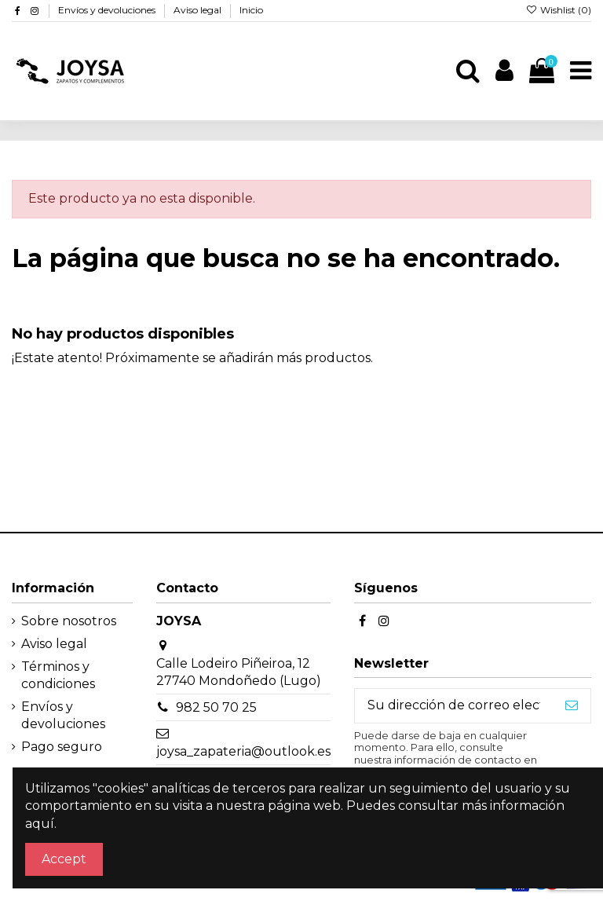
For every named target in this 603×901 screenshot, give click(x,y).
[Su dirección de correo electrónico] (454, 706)
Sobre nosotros (68, 620)
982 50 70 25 (216, 707)
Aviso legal (199, 10)
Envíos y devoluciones (108, 10)
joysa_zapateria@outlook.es (243, 751)
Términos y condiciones (58, 675)
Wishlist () (558, 10)
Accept (64, 859)
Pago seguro (61, 746)
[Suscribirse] (571, 706)
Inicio (251, 10)
